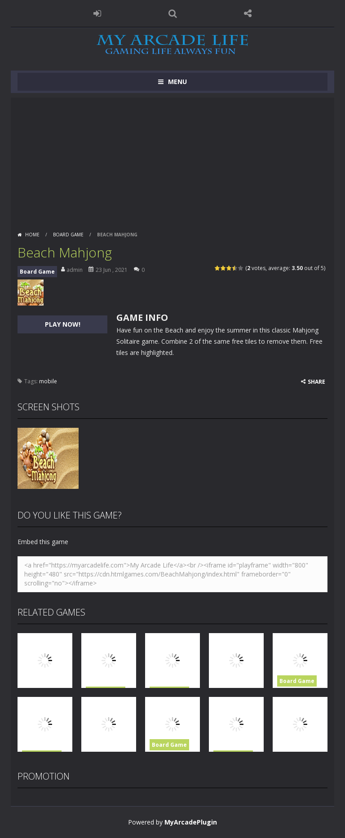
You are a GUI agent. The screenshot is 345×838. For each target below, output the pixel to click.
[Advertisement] (172, 160)
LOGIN (97, 13)
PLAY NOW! (62, 324)
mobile (48, 381)
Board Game (68, 234)
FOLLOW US (247, 13)
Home (32, 234)
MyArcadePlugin (190, 822)
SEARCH (172, 13)
